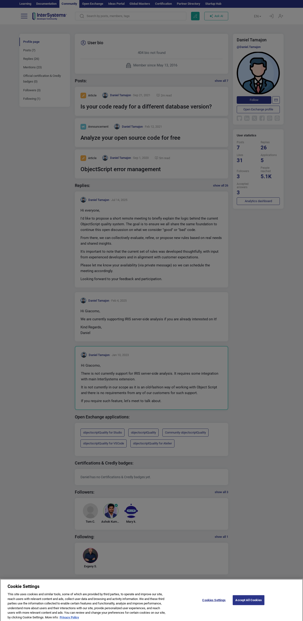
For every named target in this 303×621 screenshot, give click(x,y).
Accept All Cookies (248, 602)
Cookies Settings (214, 602)
